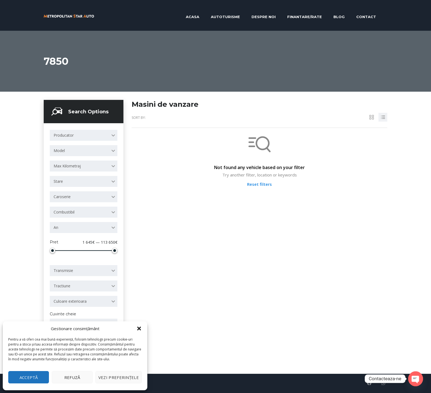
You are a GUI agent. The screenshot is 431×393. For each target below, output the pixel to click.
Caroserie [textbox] (62, 196)
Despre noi (264, 17)
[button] (139, 328)
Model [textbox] (59, 150)
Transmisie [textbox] (63, 270)
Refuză (72, 377)
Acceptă (29, 377)
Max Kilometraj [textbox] (67, 166)
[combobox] (83, 135)
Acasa (192, 17)
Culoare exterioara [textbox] (70, 301)
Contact (366, 17)
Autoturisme (225, 17)
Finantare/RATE (304, 17)
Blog (339, 17)
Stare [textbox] (58, 181)
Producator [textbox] (64, 135)
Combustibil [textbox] (64, 212)
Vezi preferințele (118, 377)
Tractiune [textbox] (62, 285)
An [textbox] (56, 227)
